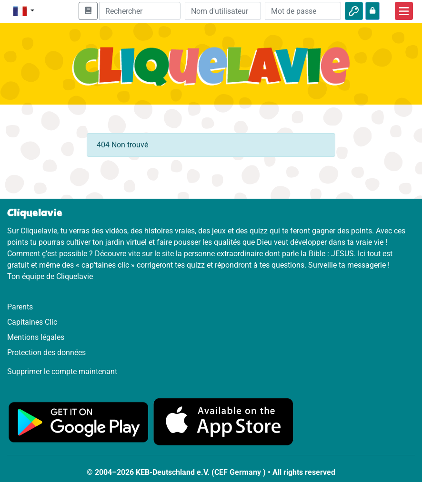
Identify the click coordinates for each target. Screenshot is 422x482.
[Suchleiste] (140, 11)
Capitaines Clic (32, 322)
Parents (20, 306)
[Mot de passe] (303, 11)
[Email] (223, 11)
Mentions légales (35, 337)
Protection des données (46, 352)
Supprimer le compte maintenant (62, 371)
